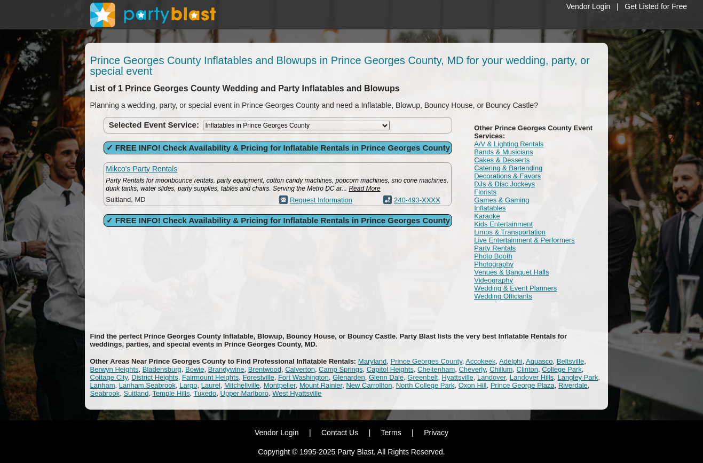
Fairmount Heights (210, 377)
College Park (561, 369)
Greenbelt (422, 377)
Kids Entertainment (503, 224)
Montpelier (280, 385)
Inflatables (489, 208)
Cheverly (472, 369)
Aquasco (539, 361)
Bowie (194, 369)
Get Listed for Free (656, 6)
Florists (485, 192)
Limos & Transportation (510, 232)
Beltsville (570, 361)
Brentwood (264, 369)
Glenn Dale (386, 377)
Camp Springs (340, 369)
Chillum (500, 369)
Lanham (102, 385)
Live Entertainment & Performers (524, 240)
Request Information (321, 200)
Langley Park (577, 377)
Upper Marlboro (244, 393)
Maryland (372, 361)
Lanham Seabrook (147, 385)
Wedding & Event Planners (515, 288)
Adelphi (510, 361)
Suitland (135, 393)
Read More (364, 188)
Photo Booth (493, 256)
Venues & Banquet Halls (511, 272)
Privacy (436, 432)
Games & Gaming (501, 200)
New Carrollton (369, 385)
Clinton (527, 369)
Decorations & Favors (507, 176)
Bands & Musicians (503, 152)
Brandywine (226, 369)
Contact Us (339, 432)
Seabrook (105, 393)
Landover (491, 377)
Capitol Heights (390, 369)
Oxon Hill (473, 385)
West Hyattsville (296, 393)
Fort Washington (303, 377)
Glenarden (349, 377)
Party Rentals (495, 248)
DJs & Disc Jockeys (504, 184)
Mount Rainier (320, 385)
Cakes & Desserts (502, 160)
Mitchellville (241, 385)
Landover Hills (532, 377)
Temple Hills (170, 393)
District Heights (154, 377)
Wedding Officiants (503, 296)
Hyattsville (457, 377)
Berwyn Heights (114, 369)
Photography (494, 264)
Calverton (300, 369)
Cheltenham (436, 369)
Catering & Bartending (508, 168)
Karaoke (487, 216)
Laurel (210, 385)
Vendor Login (588, 6)
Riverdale (573, 385)
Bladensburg (162, 369)
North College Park (425, 385)
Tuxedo (204, 393)
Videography (493, 280)
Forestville (258, 377)
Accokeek (480, 361)
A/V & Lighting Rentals (508, 144)
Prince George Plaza (523, 385)
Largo (188, 385)
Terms (391, 432)
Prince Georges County (426, 361)
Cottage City (109, 377)
